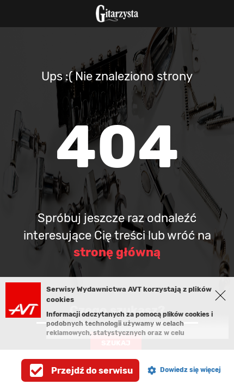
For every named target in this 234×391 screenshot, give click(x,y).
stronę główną (117, 252)
